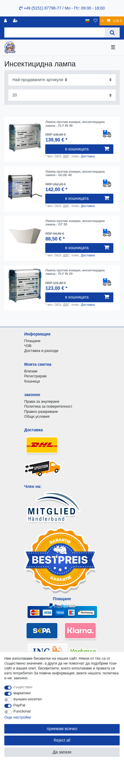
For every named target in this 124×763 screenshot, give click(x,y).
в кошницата (87, 149)
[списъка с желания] (95, 20)
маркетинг (22, 693)
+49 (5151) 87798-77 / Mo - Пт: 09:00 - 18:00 (62, 8)
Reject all (62, 740)
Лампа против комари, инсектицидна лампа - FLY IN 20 (75, 271)
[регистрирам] (6, 20)
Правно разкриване (41, 411)
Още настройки (17, 717)
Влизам (30, 371)
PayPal (19, 705)
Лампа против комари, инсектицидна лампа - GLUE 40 (75, 173)
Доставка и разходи (41, 350)
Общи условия (37, 416)
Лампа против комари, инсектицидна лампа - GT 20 (75, 222)
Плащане (32, 341)
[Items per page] (62, 95)
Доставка (88, 156)
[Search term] (54, 32)
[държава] (87, 20)
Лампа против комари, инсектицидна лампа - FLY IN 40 (75, 123)
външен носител (28, 699)
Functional (22, 711)
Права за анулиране (41, 401)
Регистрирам (35, 376)
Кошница (32, 381)
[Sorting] (62, 79)
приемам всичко (62, 728)
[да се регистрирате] (16, 20)
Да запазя (62, 752)
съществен (23, 687)
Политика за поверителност (48, 406)
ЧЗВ (27, 346)
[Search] (112, 32)
